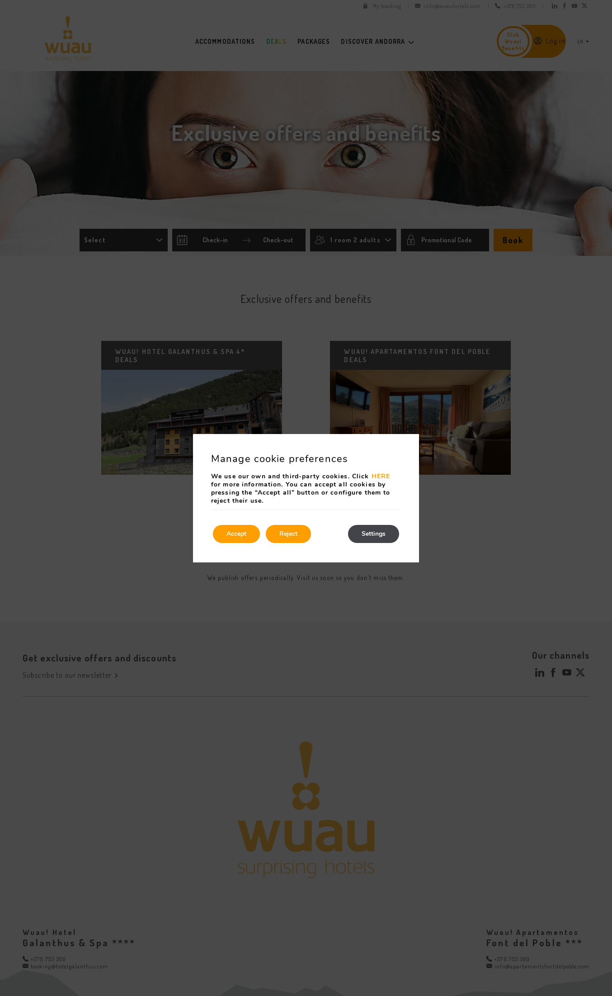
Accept (236, 533)
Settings (374, 533)
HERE (381, 476)
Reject (288, 533)
